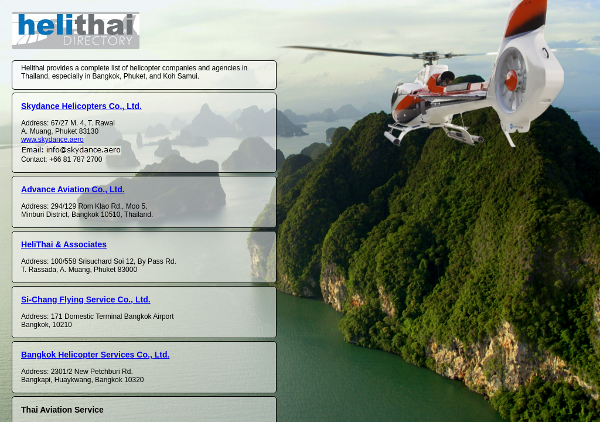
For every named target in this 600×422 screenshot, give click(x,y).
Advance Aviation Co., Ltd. (73, 189)
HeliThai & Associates (64, 244)
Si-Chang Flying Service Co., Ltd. (86, 299)
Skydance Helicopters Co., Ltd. (81, 106)
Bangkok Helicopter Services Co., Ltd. (95, 354)
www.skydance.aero (52, 139)
